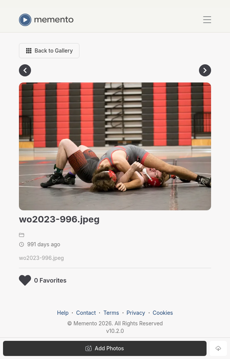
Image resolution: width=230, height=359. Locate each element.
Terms (111, 312)
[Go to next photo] (205, 70)
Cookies (163, 312)
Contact (86, 312)
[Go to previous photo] (25, 70)
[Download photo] (218, 348)
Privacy (136, 312)
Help (63, 312)
